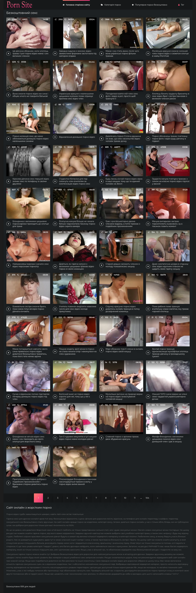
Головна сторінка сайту (76, 5)
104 (147, 498)
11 (134, 498)
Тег (181, 5)
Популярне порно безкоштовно (149, 5)
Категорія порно (111, 5)
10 (125, 498)
